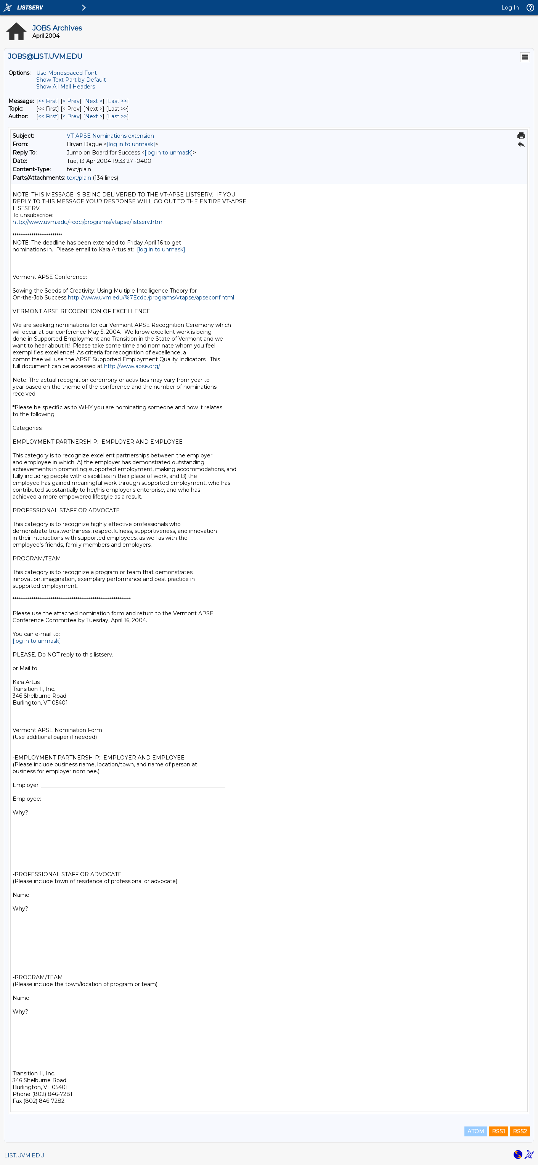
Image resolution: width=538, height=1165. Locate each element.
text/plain (79, 177)
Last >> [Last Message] (117, 101)
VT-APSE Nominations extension (110, 135)
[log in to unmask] (131, 144)
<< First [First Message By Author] (47, 116)
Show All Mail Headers (65, 86)
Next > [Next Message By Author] (94, 116)
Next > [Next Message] (94, 101)
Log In (510, 7)
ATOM (475, 1131)
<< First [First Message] (47, 101)
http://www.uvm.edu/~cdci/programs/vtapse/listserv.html (88, 222)
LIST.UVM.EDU (24, 1155)
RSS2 (520, 1131)
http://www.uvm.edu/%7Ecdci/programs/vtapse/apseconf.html (151, 297)
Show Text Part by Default (71, 79)
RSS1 (498, 1131)
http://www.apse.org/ (132, 366)
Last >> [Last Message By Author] (117, 116)
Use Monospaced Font (66, 72)
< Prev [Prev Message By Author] (71, 116)
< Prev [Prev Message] (71, 101)
